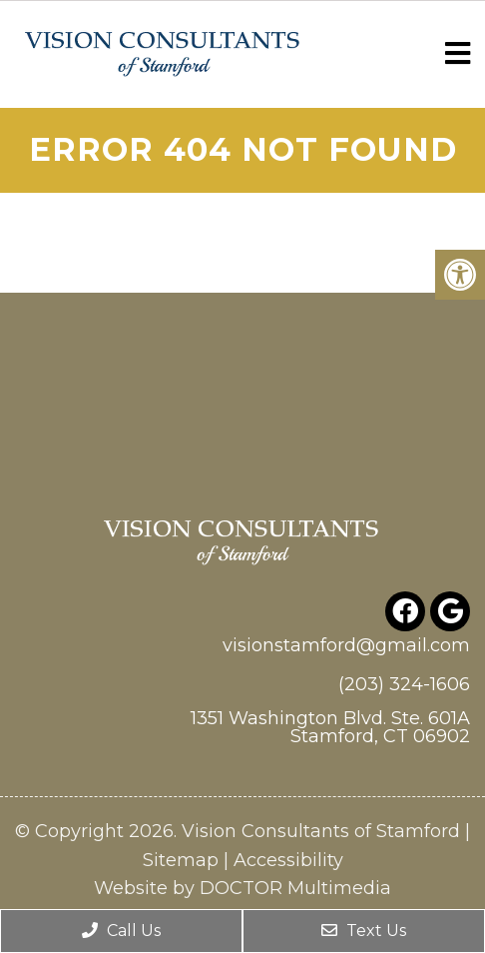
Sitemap (181, 860)
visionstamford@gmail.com (346, 645)
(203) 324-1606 (404, 684)
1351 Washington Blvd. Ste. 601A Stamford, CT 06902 (330, 727)
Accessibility (288, 860)
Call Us (121, 930)
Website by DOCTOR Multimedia (242, 888)
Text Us (363, 930)
